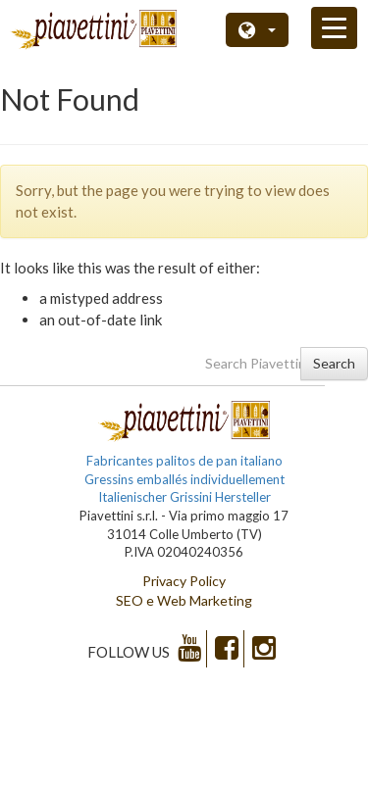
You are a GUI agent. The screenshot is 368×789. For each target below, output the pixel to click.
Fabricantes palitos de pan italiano (184, 460)
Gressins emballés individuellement (184, 479)
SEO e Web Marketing (184, 600)
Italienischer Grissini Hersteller (184, 497)
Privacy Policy (184, 580)
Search (334, 363)
